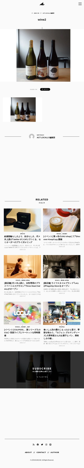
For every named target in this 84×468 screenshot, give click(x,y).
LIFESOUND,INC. (36, 462)
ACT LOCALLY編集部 (48, 13)
